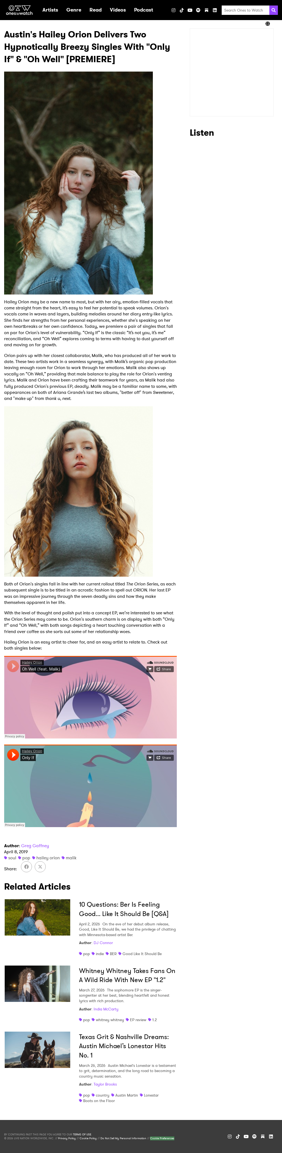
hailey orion (48, 858)
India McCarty (106, 1009)
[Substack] (206, 10)
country (102, 1095)
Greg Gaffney (35, 846)
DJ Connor (103, 942)
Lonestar (151, 1095)
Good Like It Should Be (142, 953)
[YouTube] (190, 10)
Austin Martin (126, 1095)
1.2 (154, 1020)
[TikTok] (182, 10)
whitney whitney (110, 1020)
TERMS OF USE (82, 1134)
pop (26, 858)
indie (100, 953)
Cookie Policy (88, 1138)
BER (113, 953)
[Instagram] (173, 10)
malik (71, 858)
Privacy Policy (67, 1138)
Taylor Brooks (105, 1084)
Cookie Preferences (162, 1138)
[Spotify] (198, 10)
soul (12, 858)
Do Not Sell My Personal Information (123, 1138)
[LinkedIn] (215, 10)
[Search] (273, 10)
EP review (138, 1020)
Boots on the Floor (99, 1100)
